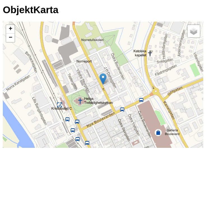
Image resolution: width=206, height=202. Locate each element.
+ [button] (10, 29)
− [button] (10, 38)
